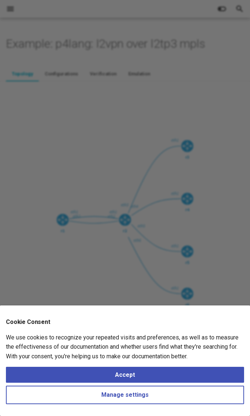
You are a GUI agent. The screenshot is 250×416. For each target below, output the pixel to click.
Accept (125, 374)
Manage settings (125, 394)
